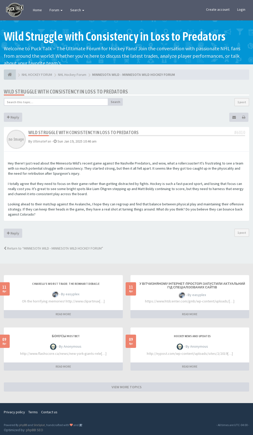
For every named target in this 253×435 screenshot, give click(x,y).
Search (77, 10)
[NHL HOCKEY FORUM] (10, 74)
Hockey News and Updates (192, 336)
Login (241, 9)
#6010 (239, 132)
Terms (33, 412)
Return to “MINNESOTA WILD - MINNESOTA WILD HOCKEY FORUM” (53, 248)
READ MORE (63, 314)
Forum (56, 10)
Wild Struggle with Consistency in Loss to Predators (66, 92)
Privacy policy (14, 412)
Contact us (49, 412)
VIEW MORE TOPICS (127, 387)
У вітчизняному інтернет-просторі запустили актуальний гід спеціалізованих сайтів (192, 285)
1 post (241, 102)
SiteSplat (39, 425)
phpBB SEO (34, 430)
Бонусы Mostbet (66, 336)
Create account (218, 9)
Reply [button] (13, 117)
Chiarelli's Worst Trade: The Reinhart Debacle (65, 284)
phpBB (23, 425)
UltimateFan (42, 141)
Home (37, 10)
